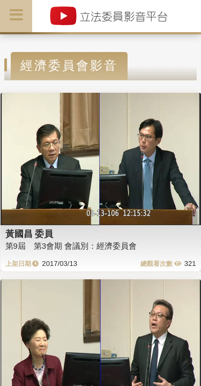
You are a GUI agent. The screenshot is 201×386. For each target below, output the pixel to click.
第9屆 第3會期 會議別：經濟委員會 (71, 245)
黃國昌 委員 (29, 234)
